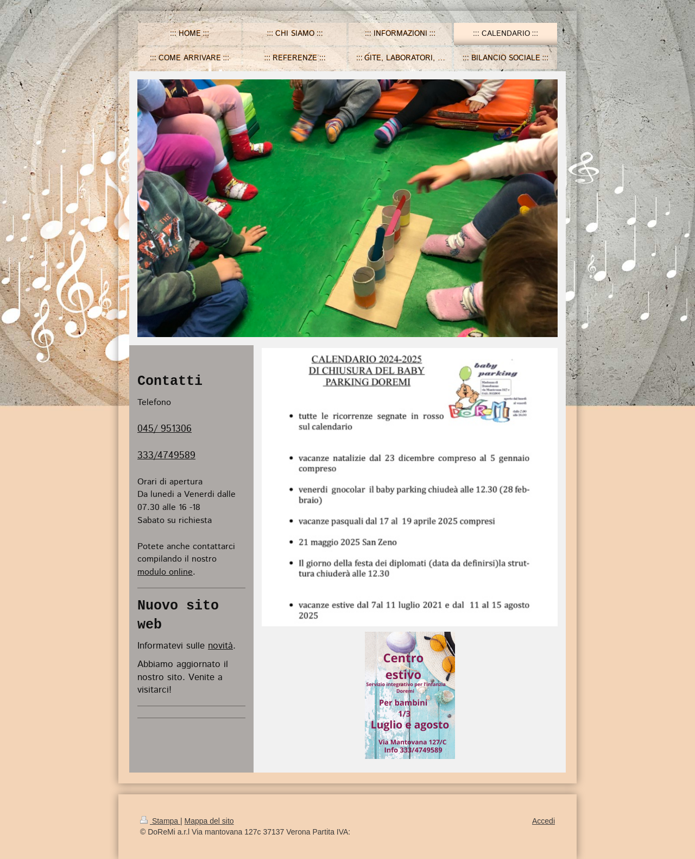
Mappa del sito (209, 821)
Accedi (543, 821)
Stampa (160, 821)
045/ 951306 (164, 429)
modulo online (165, 572)
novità (220, 645)
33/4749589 (169, 456)
